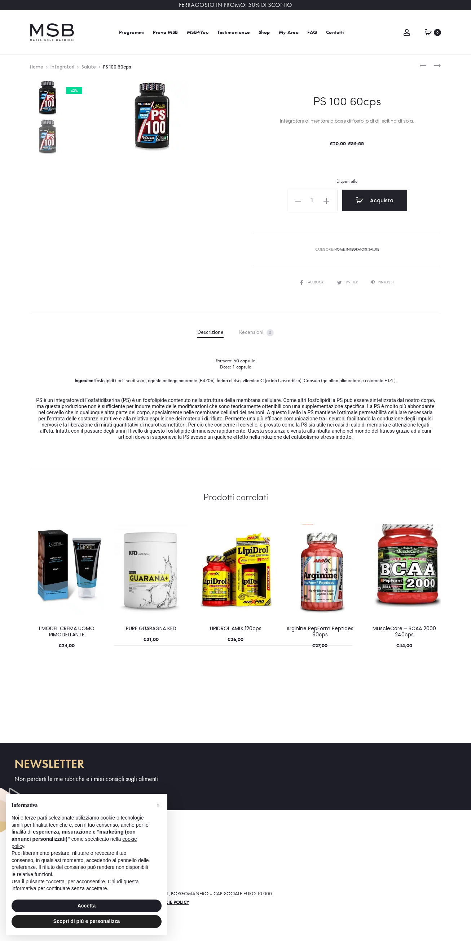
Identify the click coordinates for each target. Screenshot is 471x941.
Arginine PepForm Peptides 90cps (319, 631)
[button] (298, 200)
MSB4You (198, 32)
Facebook (312, 282)
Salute (89, 67)
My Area (289, 32)
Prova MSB (165, 32)
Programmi (132, 32)
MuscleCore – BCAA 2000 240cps (404, 631)
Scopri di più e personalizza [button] (86, 921)
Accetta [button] (87, 906)
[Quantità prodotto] (312, 200)
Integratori (62, 67)
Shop (264, 32)
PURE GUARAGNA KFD (151, 628)
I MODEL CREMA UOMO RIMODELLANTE (66, 631)
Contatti (335, 32)
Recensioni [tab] (256, 332)
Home (36, 67)
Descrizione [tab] (210, 332)
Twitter (347, 282)
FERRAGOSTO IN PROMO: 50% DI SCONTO (235, 5)
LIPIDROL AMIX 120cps (235, 628)
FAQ (312, 32)
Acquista (374, 200)
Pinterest (382, 282)
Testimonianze (233, 32)
